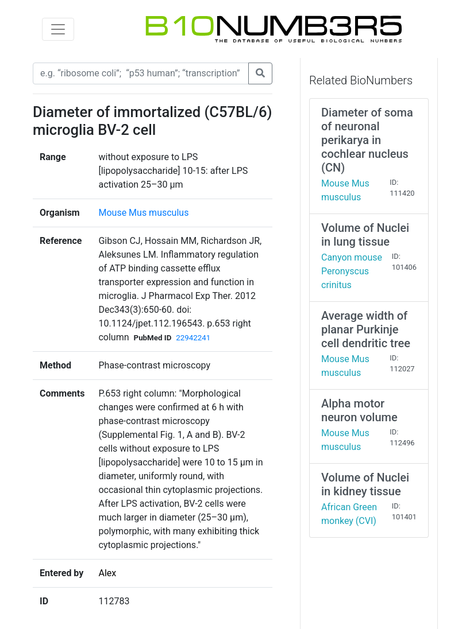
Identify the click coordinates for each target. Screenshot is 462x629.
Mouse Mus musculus (143, 212)
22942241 (193, 337)
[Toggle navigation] (58, 29)
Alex (107, 573)
